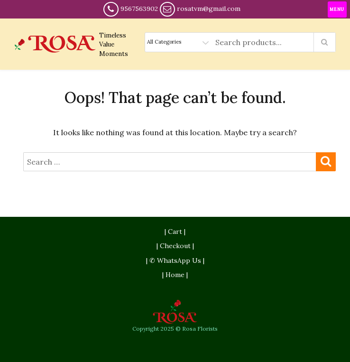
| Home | (175, 274)
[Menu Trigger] (337, 9)
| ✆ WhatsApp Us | (175, 260)
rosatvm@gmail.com (208, 8)
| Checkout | (175, 245)
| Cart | (175, 231)
